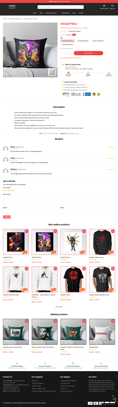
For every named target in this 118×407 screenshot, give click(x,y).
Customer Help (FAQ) (67, 391)
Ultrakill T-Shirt (65, 295)
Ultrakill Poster (7, 257)
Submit (7, 217)
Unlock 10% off (114, 399)
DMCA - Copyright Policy (39, 388)
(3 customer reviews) (75, 31)
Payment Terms (65, 383)
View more (59, 307)
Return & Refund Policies (68, 386)
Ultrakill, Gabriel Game (96, 257)
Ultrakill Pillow (93, 347)
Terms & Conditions (37, 383)
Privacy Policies (36, 386)
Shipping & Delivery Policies (68, 380)
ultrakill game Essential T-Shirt (99, 295)
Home (5, 19)
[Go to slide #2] (35, 81)
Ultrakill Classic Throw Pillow (12, 347)
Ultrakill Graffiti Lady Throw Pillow (43, 347)
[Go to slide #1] (25, 81)
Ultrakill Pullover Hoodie (10, 295)
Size (61, 38)
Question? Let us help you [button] (109, 404)
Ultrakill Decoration (15, 19)
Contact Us (64, 388)
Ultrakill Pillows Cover (30, 19)
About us (34, 380)
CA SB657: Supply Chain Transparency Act (44, 391)
